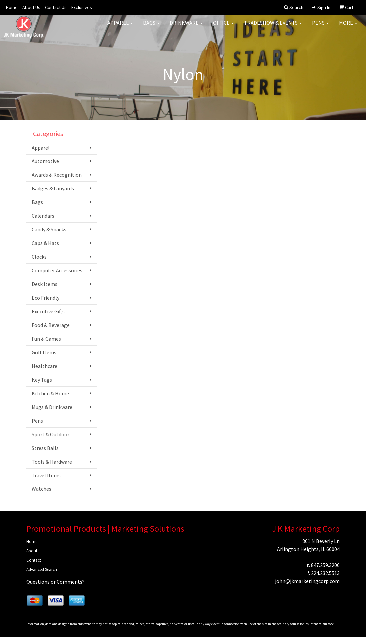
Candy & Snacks (49, 229)
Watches (41, 488)
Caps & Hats (45, 243)
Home (12, 7)
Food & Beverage (51, 325)
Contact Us (56, 7)
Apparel (120, 26)
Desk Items (44, 284)
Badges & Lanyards (53, 188)
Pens (320, 26)
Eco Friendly (45, 297)
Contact (33, 560)
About (31, 551)
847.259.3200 (325, 565)
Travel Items (46, 475)
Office (223, 26)
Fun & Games (46, 338)
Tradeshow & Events (273, 26)
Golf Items (44, 352)
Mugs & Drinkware (52, 407)
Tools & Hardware (52, 461)
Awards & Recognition (57, 174)
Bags (151, 26)
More (348, 26)
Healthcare (44, 366)
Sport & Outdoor (50, 434)
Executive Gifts (48, 311)
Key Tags (42, 379)
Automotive (45, 161)
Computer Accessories (57, 270)
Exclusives (81, 7)
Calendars (43, 215)
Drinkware (186, 26)
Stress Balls (45, 448)
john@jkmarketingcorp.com (307, 581)
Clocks (39, 256)
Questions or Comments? (55, 581)
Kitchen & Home (50, 393)
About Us (31, 7)
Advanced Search (41, 569)
